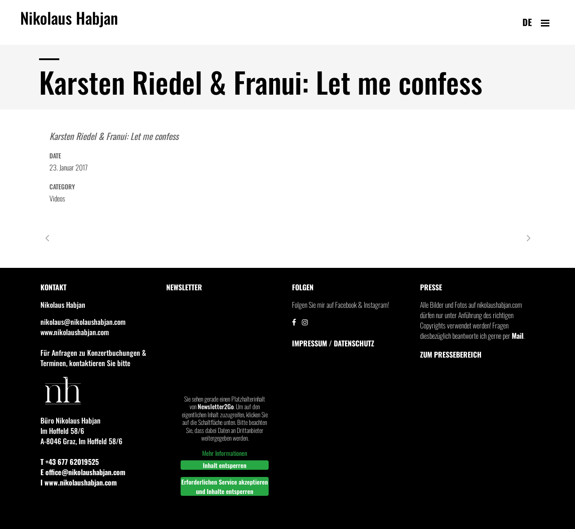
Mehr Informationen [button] (224, 453)
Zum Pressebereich (451, 354)
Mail (517, 335)
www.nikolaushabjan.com (74, 332)
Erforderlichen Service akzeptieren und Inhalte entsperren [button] (224, 486)
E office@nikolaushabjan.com (82, 472)
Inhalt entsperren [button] (224, 465)
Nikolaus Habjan (69, 23)
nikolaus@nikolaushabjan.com (82, 321)
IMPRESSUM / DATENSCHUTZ (333, 343)
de (527, 22)
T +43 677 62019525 (69, 461)
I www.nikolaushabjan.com (78, 482)
